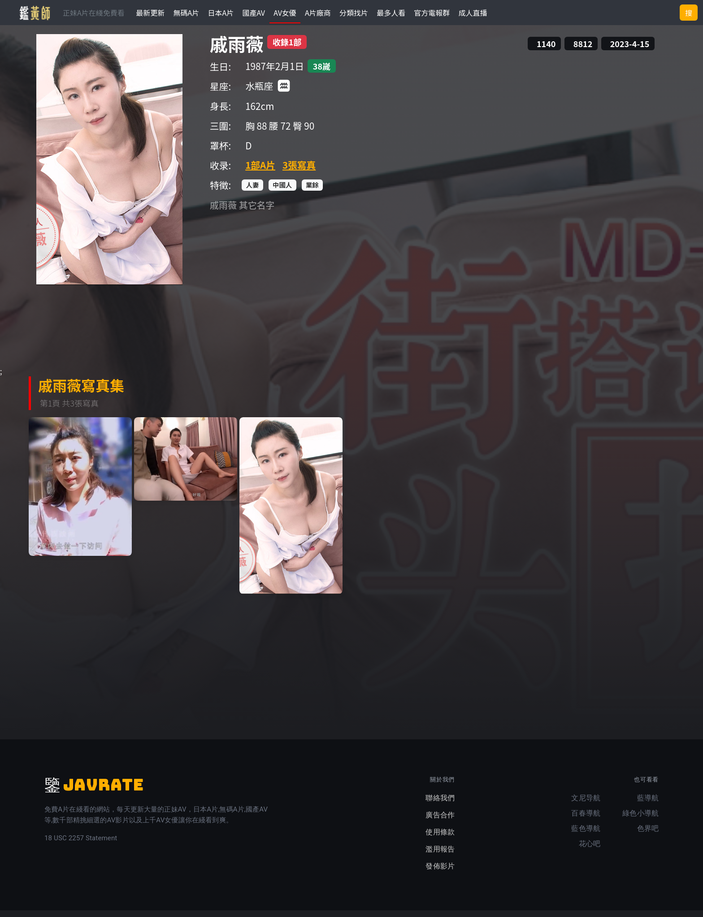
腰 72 (280, 132)
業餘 (312, 191)
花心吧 (589, 850)
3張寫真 (299, 171)
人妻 (252, 191)
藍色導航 (585, 835)
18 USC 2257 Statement (80, 845)
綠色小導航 (640, 820)
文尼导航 (585, 804)
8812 (582, 50)
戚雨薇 (237, 50)
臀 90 (303, 132)
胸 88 (256, 132)
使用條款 (440, 838)
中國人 (282, 191)
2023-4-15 (630, 50)
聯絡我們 (440, 804)
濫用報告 (440, 856)
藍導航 (648, 804)
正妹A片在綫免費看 (94, 12)
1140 (546, 50)
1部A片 (260, 171)
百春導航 (585, 820)
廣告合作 (440, 821)
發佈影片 (440, 873)
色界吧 (648, 835)
